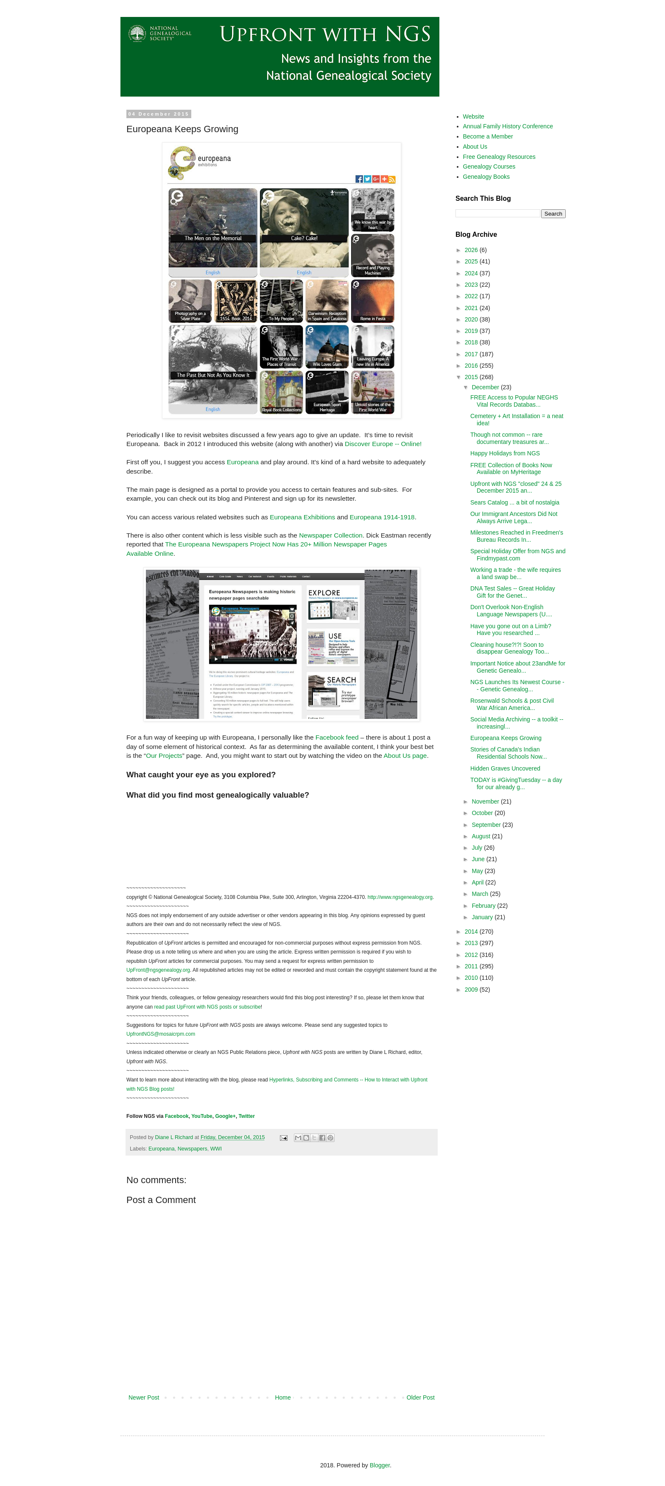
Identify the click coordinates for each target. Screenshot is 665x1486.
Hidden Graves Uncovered (505, 768)
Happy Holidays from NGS (505, 453)
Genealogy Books (486, 176)
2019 (472, 330)
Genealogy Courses (489, 166)
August (482, 836)
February (484, 905)
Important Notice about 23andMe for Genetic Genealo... (517, 667)
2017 (472, 354)
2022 (472, 296)
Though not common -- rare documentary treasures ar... (509, 438)
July (478, 847)
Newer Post (144, 1397)
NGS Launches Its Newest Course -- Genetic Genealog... (517, 686)
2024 (472, 273)
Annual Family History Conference (508, 126)
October (483, 813)
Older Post (421, 1397)
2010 (472, 977)
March (481, 893)
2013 (472, 943)
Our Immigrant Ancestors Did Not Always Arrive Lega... (513, 517)
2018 (472, 342)
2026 (472, 250)
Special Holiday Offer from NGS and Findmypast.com (518, 555)
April (478, 882)
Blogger (380, 1465)
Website (473, 116)
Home (283, 1397)
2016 (472, 365)
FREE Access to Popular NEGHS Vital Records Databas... (514, 401)
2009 (472, 989)
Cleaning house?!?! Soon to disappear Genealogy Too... (509, 648)
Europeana (243, 462)
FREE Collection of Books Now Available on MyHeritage (511, 469)
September (487, 824)
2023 (472, 284)
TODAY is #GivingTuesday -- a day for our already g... (516, 783)
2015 (472, 377)
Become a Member (488, 136)
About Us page (405, 755)
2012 (472, 954)
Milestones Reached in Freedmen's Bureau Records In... (516, 536)
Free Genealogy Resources (499, 156)
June (479, 859)
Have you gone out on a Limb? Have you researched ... (510, 630)
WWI (216, 1149)
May (478, 871)
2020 (472, 319)
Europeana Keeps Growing (506, 738)
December (486, 387)
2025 (472, 261)
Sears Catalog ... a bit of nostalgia (514, 502)
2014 (472, 931)
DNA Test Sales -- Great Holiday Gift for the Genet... (512, 592)
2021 (472, 308)
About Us (475, 146)
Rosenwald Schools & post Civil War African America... (512, 704)
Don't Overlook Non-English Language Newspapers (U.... (511, 611)
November (486, 801)
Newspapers (192, 1149)
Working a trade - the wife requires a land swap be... (515, 573)
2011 (472, 966)
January (483, 917)
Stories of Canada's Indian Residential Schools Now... (508, 753)
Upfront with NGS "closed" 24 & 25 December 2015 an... (516, 487)
